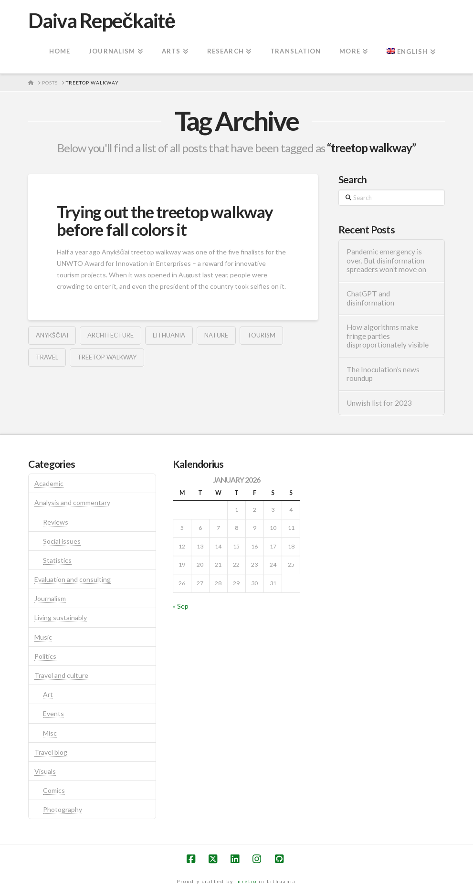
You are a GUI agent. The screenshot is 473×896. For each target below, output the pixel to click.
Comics (54, 790)
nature (216, 335)
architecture (110, 335)
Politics (45, 656)
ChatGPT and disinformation (370, 298)
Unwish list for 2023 (379, 403)
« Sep (181, 606)
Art (48, 694)
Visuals (45, 771)
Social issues (62, 541)
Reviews (55, 522)
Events (53, 713)
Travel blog (50, 752)
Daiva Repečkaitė (101, 21)
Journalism (50, 598)
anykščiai (52, 335)
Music (43, 637)
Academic (48, 483)
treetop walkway (107, 357)
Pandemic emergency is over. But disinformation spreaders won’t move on (386, 260)
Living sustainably (60, 617)
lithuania (169, 335)
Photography (62, 809)
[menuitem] (410, 52)
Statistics (57, 560)
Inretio (246, 881)
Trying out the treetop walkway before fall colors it (165, 220)
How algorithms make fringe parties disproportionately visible (388, 336)
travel (47, 357)
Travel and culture (61, 675)
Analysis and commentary (72, 502)
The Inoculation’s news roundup (383, 374)
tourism (261, 335)
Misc (50, 733)
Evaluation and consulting (72, 579)
